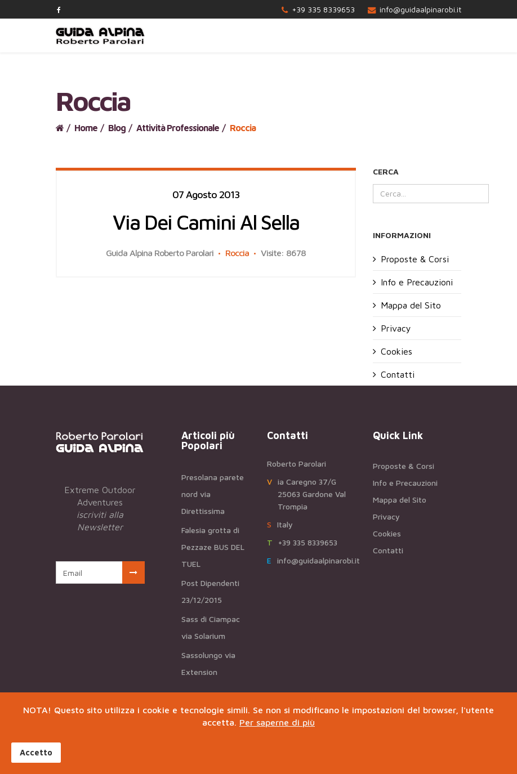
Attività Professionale (177, 128)
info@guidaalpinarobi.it (420, 9)
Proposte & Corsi (415, 259)
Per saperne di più (277, 722)
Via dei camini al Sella (206, 222)
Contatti (398, 374)
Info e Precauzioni (417, 282)
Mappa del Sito (411, 305)
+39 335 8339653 (323, 9)
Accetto (36, 752)
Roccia (237, 253)
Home (85, 128)
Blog (117, 128)
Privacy (396, 328)
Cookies (396, 351)
